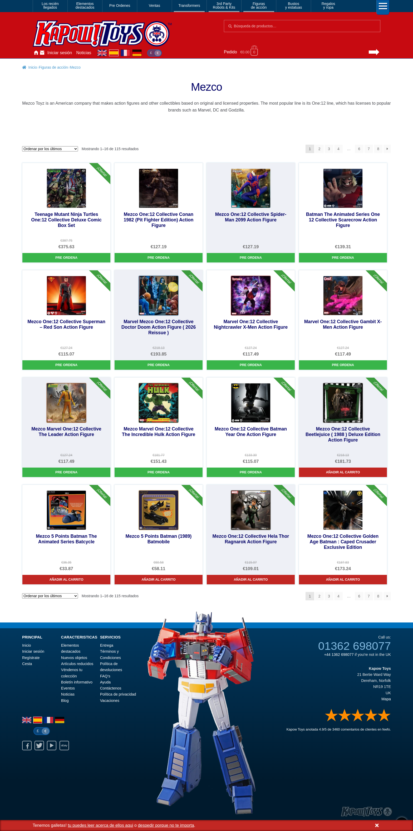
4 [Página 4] (338, 149)
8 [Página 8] (378, 149)
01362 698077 (354, 646)
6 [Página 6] (359, 149)
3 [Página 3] (329, 149)
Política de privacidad (118, 694)
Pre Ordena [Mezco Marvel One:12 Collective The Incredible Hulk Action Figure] (159, 472)
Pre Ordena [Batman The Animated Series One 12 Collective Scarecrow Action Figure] (343, 258)
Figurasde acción (259, 5)
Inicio (36, 52)
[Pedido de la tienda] (50, 148)
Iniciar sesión (59, 52)
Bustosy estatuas (293, 5)
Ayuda (105, 682)
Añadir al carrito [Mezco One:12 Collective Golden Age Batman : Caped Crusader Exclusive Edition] (343, 579)
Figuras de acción (53, 67)
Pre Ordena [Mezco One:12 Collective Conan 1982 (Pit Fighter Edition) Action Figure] (159, 258)
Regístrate (31, 658)
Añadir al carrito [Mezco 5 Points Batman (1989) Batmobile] (158, 579)
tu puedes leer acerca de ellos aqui (100, 825)
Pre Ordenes (119, 5)
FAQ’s (105, 676)
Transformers (189, 5)
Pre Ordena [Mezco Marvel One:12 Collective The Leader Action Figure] (66, 472)
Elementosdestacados (85, 5)
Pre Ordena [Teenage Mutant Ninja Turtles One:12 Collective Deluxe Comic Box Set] (66, 258)
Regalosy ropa (328, 5)
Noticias (83, 52)
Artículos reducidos (77, 664)
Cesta (27, 664)
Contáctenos (42, 52)
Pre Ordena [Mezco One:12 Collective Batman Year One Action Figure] (251, 472)
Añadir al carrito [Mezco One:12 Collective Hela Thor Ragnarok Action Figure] (251, 579)
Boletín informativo (76, 682)
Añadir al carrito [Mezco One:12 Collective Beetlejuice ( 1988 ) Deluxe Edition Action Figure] (343, 472)
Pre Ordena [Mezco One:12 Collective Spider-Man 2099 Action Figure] (251, 258)
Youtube (51, 745)
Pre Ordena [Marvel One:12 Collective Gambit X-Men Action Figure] (343, 365)
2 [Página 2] (319, 149)
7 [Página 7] (369, 149)
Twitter (39, 745)
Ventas (154, 5)
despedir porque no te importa (166, 825)
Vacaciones (109, 700)
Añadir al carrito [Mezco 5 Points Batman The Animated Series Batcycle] (66, 579)
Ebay (64, 745)
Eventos (68, 688)
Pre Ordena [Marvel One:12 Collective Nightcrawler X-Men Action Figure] (251, 365)
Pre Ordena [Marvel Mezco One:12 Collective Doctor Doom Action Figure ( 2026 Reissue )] (159, 365)
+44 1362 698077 (338, 654)
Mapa (386, 699)
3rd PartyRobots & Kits (224, 5)
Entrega (106, 645)
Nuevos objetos (74, 658)
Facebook (27, 745)
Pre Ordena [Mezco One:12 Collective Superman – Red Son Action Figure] (66, 365)
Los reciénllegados (50, 5)
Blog (65, 700)
